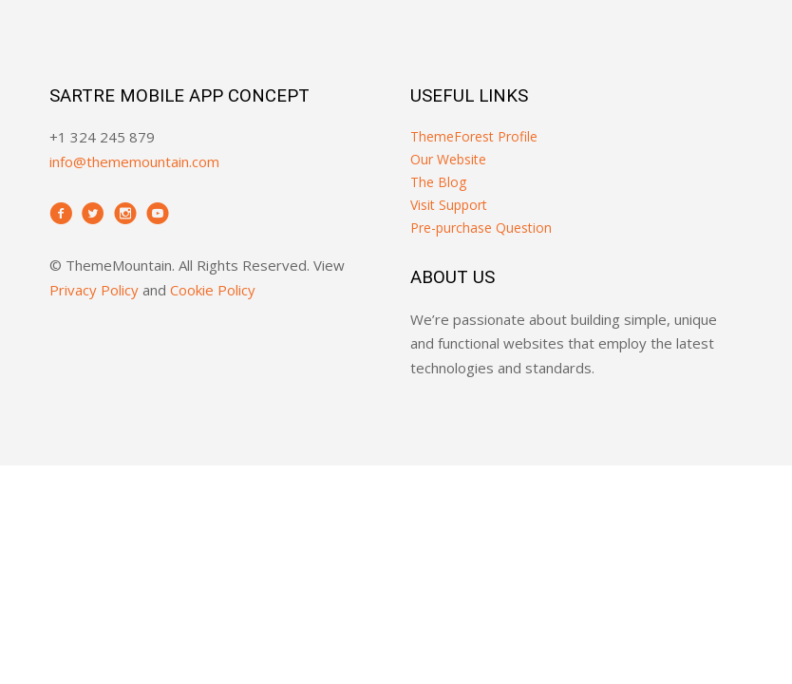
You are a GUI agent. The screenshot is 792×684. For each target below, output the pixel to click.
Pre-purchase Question (481, 227)
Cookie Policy (212, 289)
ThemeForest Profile (473, 136)
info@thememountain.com (134, 161)
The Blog (438, 182)
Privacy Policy (94, 289)
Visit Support (448, 205)
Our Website (448, 159)
